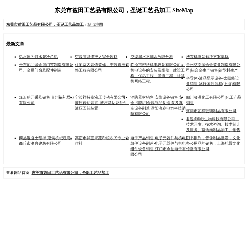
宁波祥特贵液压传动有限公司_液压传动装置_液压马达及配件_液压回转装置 (102, 103)
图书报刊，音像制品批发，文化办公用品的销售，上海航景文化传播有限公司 (213, 143)
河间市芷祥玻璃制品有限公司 (211, 111)
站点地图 (95, 24)
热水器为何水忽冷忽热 (38, 56)
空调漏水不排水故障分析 (151, 56)
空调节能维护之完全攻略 (96, 56)
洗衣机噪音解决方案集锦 (207, 56)
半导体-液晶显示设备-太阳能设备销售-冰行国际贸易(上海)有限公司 (213, 84)
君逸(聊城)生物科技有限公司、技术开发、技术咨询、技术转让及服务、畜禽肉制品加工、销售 (213, 124)
